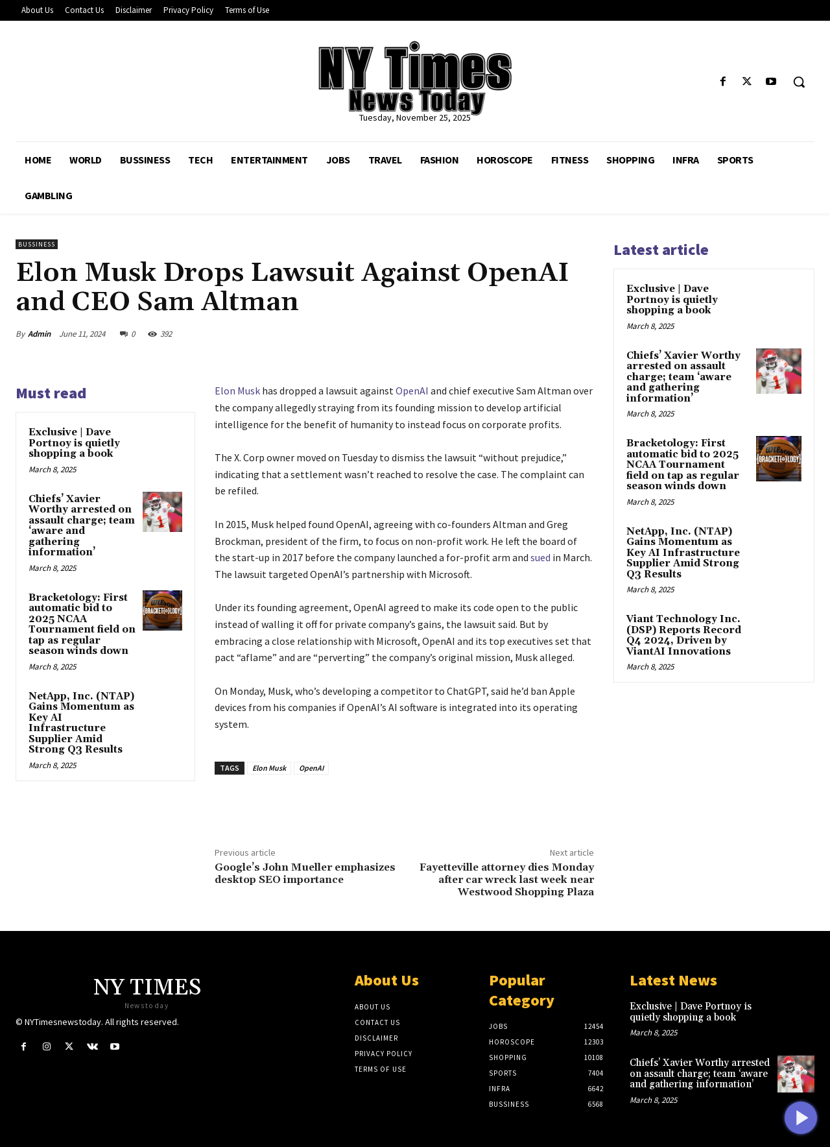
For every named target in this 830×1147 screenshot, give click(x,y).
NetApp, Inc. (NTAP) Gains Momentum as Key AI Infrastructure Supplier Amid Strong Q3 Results (81, 723)
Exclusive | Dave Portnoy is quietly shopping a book (74, 443)
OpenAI (412, 390)
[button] (798, 81)
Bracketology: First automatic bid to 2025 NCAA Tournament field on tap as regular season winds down (82, 625)
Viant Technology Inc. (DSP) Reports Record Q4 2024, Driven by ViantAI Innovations (683, 635)
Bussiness (37, 244)
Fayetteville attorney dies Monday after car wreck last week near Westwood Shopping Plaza (507, 880)
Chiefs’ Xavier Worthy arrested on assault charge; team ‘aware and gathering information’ (82, 526)
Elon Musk (237, 390)
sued (540, 557)
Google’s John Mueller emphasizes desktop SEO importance (305, 873)
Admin (39, 333)
